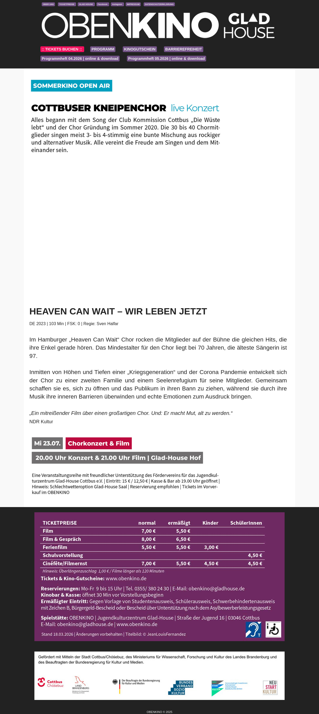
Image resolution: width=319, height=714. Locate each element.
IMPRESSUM (133, 4)
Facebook (103, 4)
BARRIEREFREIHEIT (183, 49)
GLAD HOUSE (86, 4)
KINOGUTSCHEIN (140, 49)
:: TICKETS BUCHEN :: (62, 49)
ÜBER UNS (48, 4)
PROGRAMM (102, 49)
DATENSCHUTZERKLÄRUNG (159, 4)
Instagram (117, 4)
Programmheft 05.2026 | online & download (166, 58)
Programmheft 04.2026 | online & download (80, 58)
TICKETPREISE (67, 4)
